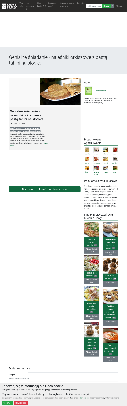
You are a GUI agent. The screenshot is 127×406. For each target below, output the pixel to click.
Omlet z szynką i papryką (92, 242)
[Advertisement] (63, 30)
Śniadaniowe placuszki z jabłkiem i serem (110, 243)
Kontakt (80, 3)
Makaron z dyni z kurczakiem (91, 307)
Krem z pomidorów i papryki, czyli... (110, 349)
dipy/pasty (19, 128)
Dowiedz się (84, 398)
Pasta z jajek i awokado (91, 274)
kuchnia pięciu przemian (31, 128)
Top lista (21, 4)
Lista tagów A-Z (41, 4)
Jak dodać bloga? (52, 4)
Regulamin (67, 4)
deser (12, 128)
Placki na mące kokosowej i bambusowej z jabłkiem (110, 312)
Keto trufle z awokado (110, 277)
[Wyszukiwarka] (94, 6)
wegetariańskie (35, 131)
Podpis (12, 375)
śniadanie (26, 131)
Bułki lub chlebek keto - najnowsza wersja (91, 344)
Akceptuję (7, 403)
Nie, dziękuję (20, 403)
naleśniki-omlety (15, 131)
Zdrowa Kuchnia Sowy (92, 250)
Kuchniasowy (95, 91)
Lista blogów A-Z (30, 6)
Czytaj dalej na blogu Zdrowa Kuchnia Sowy (44, 189)
